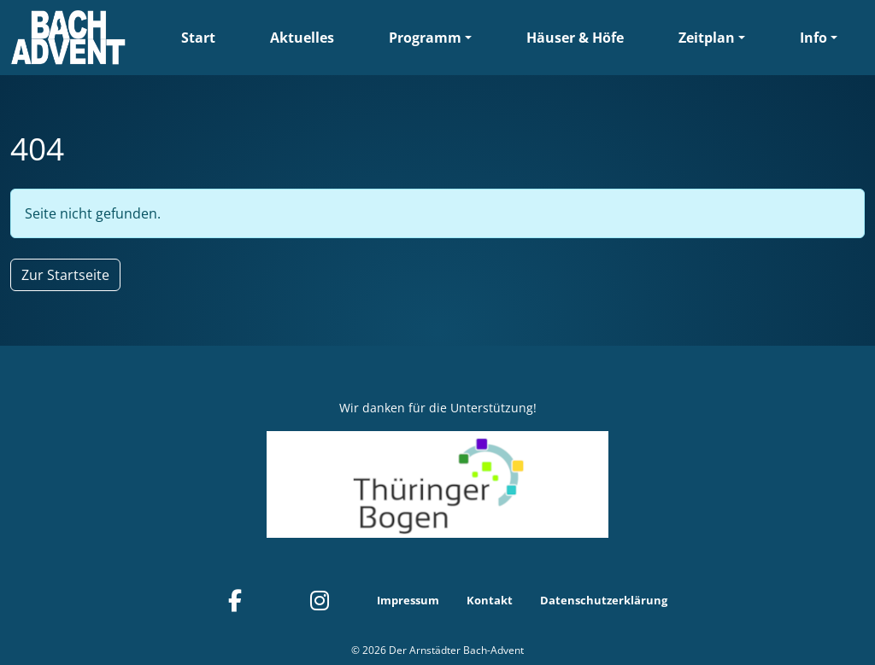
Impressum (408, 600)
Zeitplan (706, 37)
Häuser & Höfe (575, 37)
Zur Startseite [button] (65, 274)
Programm (425, 37)
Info (813, 37)
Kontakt (490, 600)
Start (198, 37)
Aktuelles (302, 37)
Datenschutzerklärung (603, 600)
